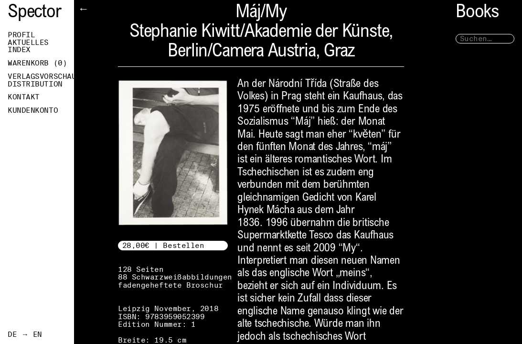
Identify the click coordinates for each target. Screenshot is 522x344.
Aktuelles (28, 42)
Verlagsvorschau (41, 76)
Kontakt (24, 97)
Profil (21, 35)
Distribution (35, 84)
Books (477, 13)
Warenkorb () (37, 63)
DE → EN (25, 334)
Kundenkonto (33, 110)
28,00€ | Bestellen (163, 245)
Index (19, 50)
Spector (34, 13)
